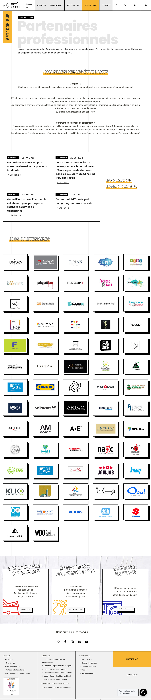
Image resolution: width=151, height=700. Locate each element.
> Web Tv (83, 670)
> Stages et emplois (87, 673)
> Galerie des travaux (88, 663)
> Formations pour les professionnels (56, 688)
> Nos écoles (10, 663)
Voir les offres (125, 609)
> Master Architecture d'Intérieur (54, 679)
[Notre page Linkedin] (135, 5)
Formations (56, 5)
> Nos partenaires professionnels (17, 673)
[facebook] (116, 5)
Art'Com (41, 5)
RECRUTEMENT (132, 675)
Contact (106, 5)
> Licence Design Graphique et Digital (57, 666)
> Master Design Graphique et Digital (56, 676)
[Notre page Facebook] (58, 642)
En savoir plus (76, 609)
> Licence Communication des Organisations (54, 661)
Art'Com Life (73, 5)
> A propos (9, 659)
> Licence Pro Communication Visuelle (57, 673)
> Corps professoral (12, 666)
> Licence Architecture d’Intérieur (55, 669)
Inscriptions (90, 5)
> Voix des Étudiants (88, 666)
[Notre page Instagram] (124, 5)
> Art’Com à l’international (15, 670)
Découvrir (25, 609)
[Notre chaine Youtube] (86, 642)
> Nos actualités (86, 659)
